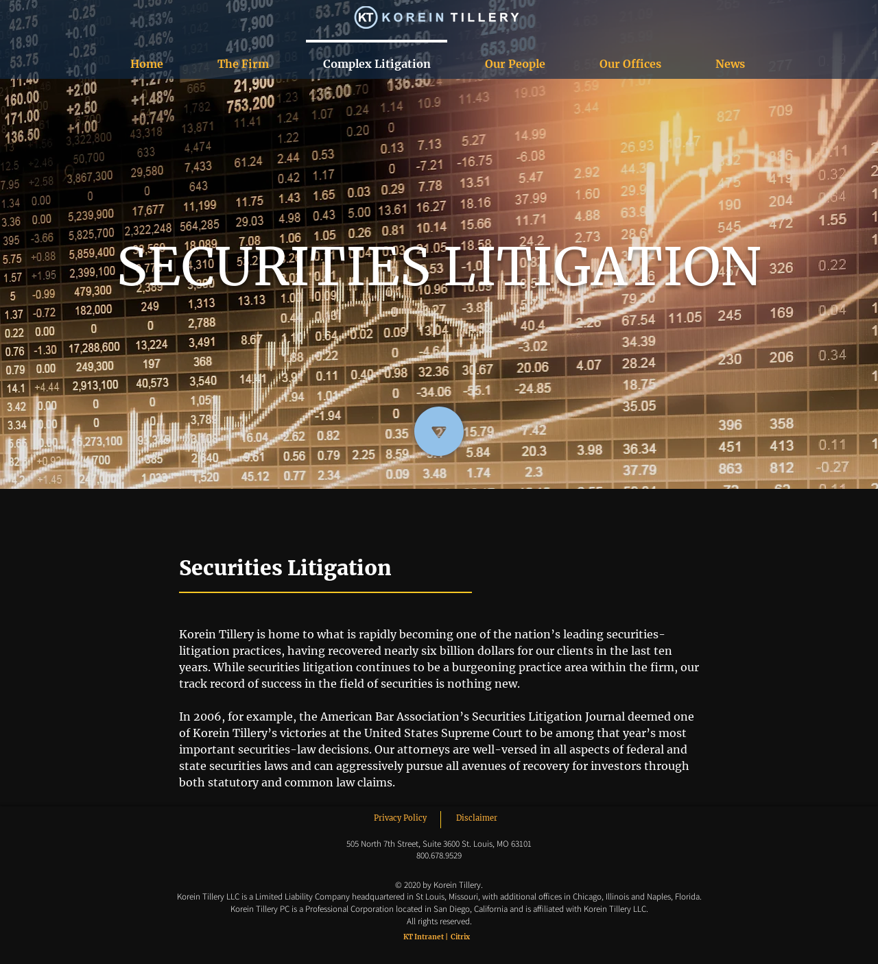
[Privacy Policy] (400, 818)
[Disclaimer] (476, 818)
